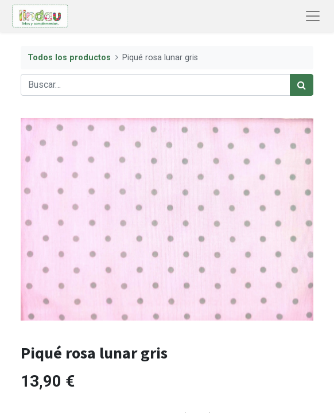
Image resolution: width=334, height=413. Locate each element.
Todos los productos (69, 58)
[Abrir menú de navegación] (313, 16)
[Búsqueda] (301, 85)
